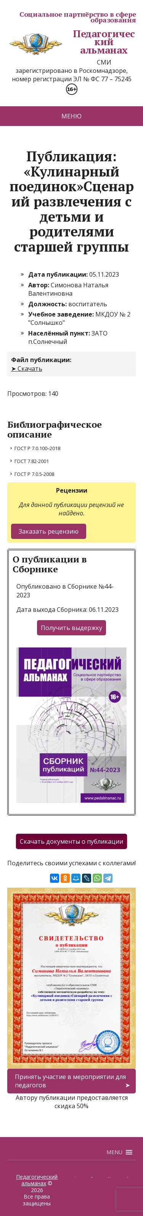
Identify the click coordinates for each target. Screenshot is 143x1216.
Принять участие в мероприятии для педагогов (70, 1081)
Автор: (39, 285)
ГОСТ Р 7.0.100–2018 (37, 448)
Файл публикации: (41, 360)
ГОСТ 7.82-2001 (31, 461)
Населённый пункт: (60, 333)
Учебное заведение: (61, 314)
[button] (114, 1152)
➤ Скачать (26, 368)
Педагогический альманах (71, 42)
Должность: (48, 304)
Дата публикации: (58, 274)
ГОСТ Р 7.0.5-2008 (34, 474)
